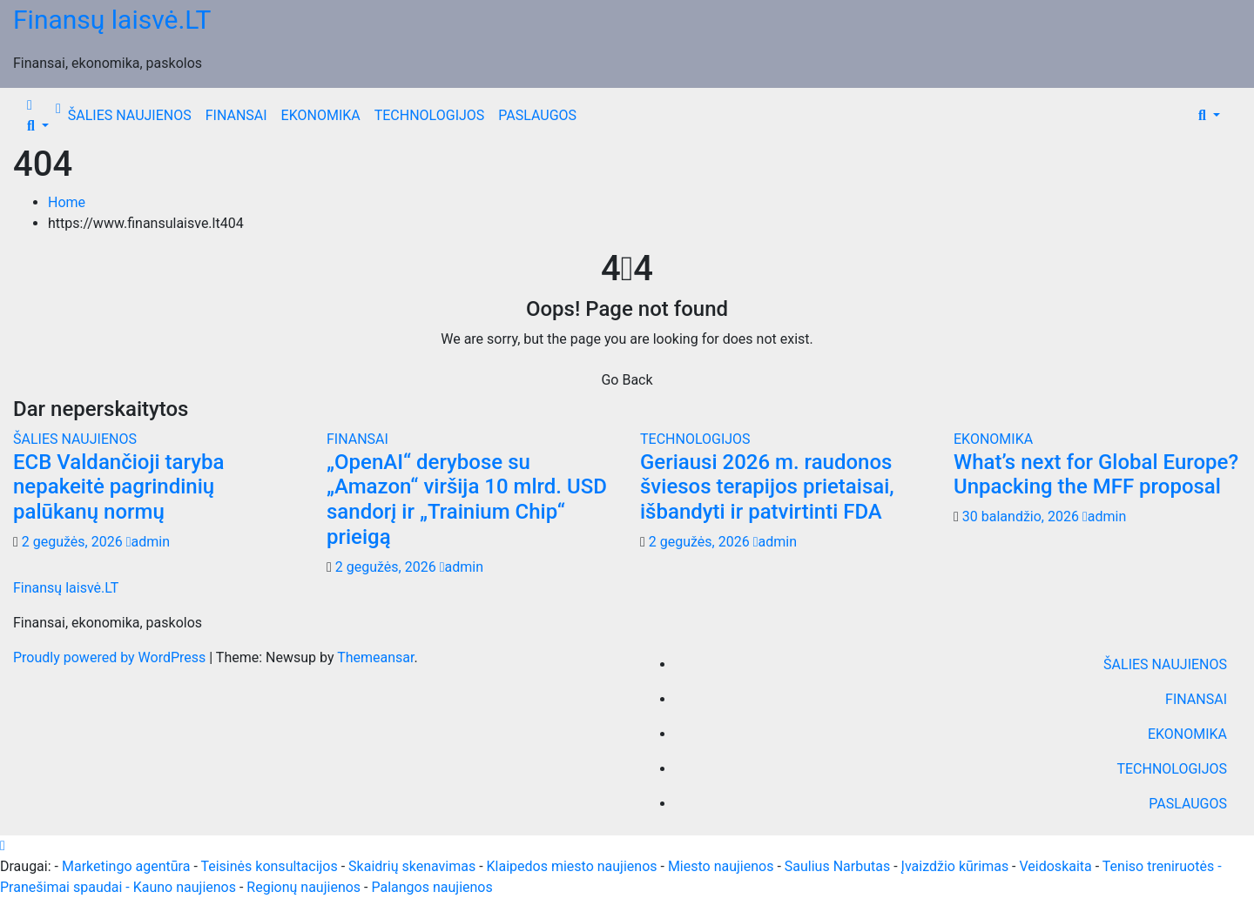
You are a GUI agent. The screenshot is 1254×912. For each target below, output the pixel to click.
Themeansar (375, 657)
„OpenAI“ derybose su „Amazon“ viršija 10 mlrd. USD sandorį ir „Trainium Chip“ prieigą (467, 499)
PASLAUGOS (537, 115)
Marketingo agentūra (126, 866)
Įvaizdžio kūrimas (955, 866)
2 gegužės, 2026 (74, 541)
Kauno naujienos (184, 887)
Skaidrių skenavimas (411, 866)
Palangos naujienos (431, 887)
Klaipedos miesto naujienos (572, 866)
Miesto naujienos (721, 866)
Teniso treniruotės (1158, 866)
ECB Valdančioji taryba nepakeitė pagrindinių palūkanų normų (118, 487)
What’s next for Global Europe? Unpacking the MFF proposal (1096, 475)
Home (66, 202)
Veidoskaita (1056, 866)
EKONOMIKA (321, 115)
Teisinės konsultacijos (268, 866)
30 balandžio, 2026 (1022, 516)
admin (148, 541)
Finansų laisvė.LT (112, 19)
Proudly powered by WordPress (111, 657)
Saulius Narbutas (837, 866)
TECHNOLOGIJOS (429, 115)
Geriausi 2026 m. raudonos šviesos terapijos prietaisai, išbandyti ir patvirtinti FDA (767, 487)
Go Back (626, 380)
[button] (38, 125)
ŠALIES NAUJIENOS (130, 115)
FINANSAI (236, 115)
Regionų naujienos (303, 887)
